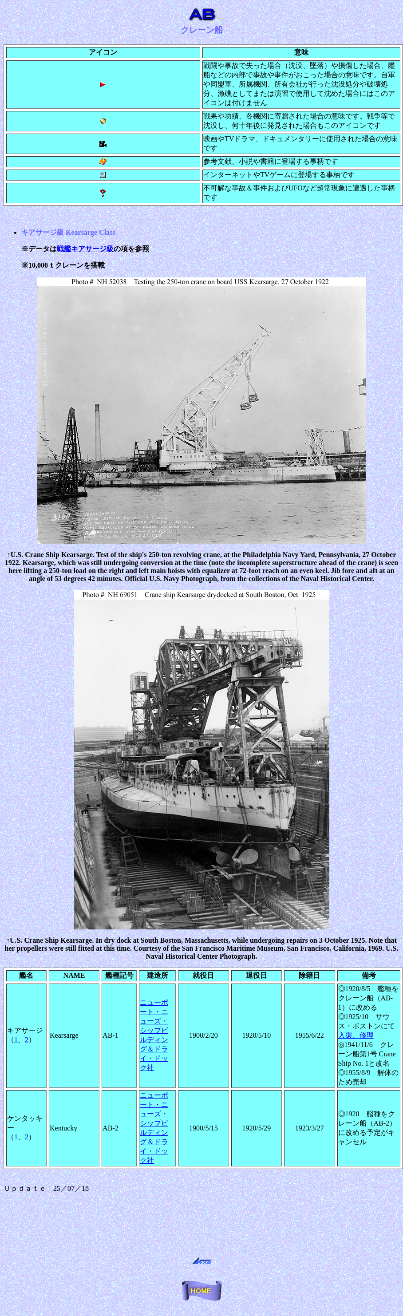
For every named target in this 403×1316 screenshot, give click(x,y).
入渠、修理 (356, 1035)
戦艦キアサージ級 (85, 249)
